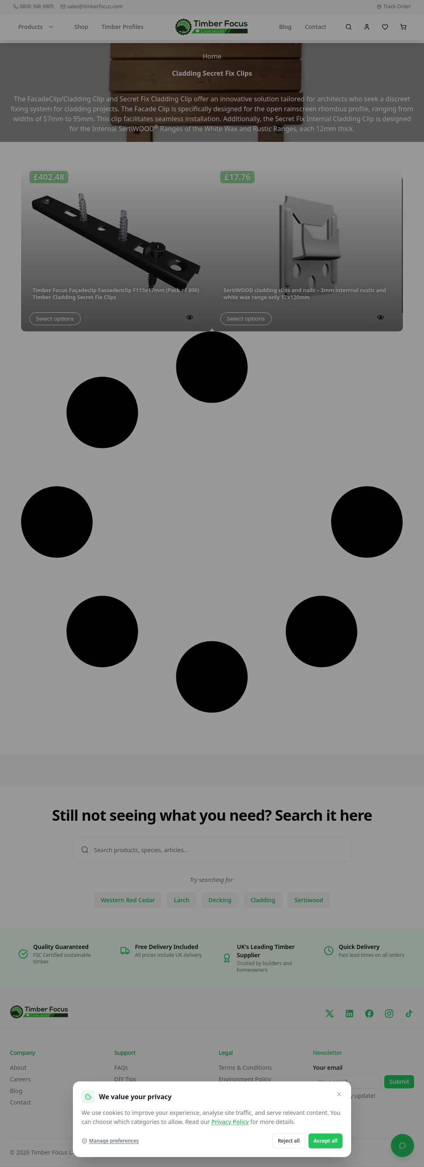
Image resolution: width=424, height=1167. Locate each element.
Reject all (289, 1140)
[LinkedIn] (349, 1013)
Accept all (325, 1140)
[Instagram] (389, 1013)
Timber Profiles (122, 27)
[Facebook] (369, 1013)
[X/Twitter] (330, 1013)
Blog (285, 27)
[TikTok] (409, 1013)
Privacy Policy (229, 1122)
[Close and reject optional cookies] (339, 1094)
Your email (327, 1067)
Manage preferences (110, 1141)
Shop (81, 27)
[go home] (211, 27)
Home (212, 56)
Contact (315, 27)
